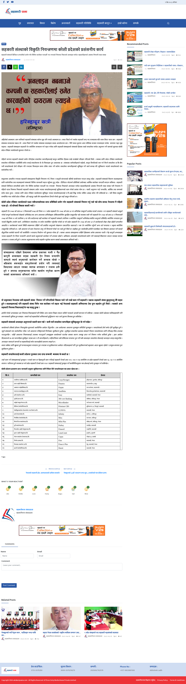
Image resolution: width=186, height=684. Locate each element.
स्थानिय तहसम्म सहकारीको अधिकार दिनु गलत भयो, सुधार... (162, 200)
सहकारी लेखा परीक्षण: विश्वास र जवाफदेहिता (159, 52)
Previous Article (52, 469)
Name (3, 551)
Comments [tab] (9, 544)
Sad (73, 494)
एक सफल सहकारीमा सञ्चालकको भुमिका (158, 185)
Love (34, 494)
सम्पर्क (136, 23)
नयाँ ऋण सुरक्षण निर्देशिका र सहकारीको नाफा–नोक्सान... (164, 66)
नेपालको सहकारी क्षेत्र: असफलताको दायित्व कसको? (43, 473)
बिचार (42, 23)
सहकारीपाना (149, 55)
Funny (47, 494)
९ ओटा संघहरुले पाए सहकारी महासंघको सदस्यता (101, 632)
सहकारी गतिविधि (83, 23)
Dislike (21, 494)
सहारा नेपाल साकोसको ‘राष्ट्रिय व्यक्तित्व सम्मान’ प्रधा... (62, 632)
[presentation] (19, 576)
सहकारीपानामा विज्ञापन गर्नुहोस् (145, 680)
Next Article (69, 469)
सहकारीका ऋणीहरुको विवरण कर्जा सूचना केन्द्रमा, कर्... (163, 172)
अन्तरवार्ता (66, 23)
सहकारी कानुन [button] (103, 23)
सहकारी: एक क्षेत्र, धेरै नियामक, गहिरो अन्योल (159, 93)
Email (39, 551)
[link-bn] (93, 35)
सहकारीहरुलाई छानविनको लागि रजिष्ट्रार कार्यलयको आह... (162, 214)
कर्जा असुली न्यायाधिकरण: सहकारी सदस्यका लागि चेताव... (162, 108)
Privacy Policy (162, 680)
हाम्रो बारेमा (122, 23)
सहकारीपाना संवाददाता (24, 509)
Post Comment (9, 585)
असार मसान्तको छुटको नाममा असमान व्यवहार (160, 79)
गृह (19, 23)
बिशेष (53, 23)
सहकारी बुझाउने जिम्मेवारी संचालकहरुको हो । (160, 226)
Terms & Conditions (177, 680)
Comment (5, 561)
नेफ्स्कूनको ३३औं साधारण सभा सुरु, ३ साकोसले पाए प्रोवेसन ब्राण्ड (85, 473)
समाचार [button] (30, 23)
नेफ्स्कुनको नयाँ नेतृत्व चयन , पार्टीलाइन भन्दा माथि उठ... (18, 633)
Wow (86, 494)
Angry (60, 494)
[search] (168, 23)
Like (7, 494)
